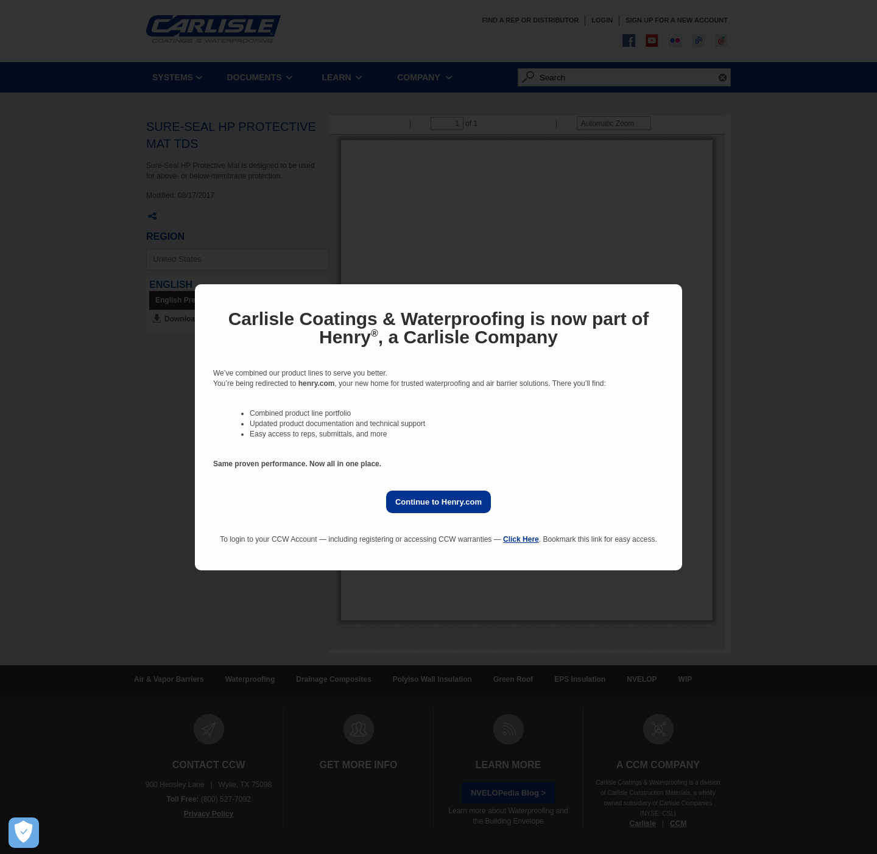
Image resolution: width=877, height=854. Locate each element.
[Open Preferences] (24, 832)
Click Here (521, 539)
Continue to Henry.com (438, 501)
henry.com (316, 383)
